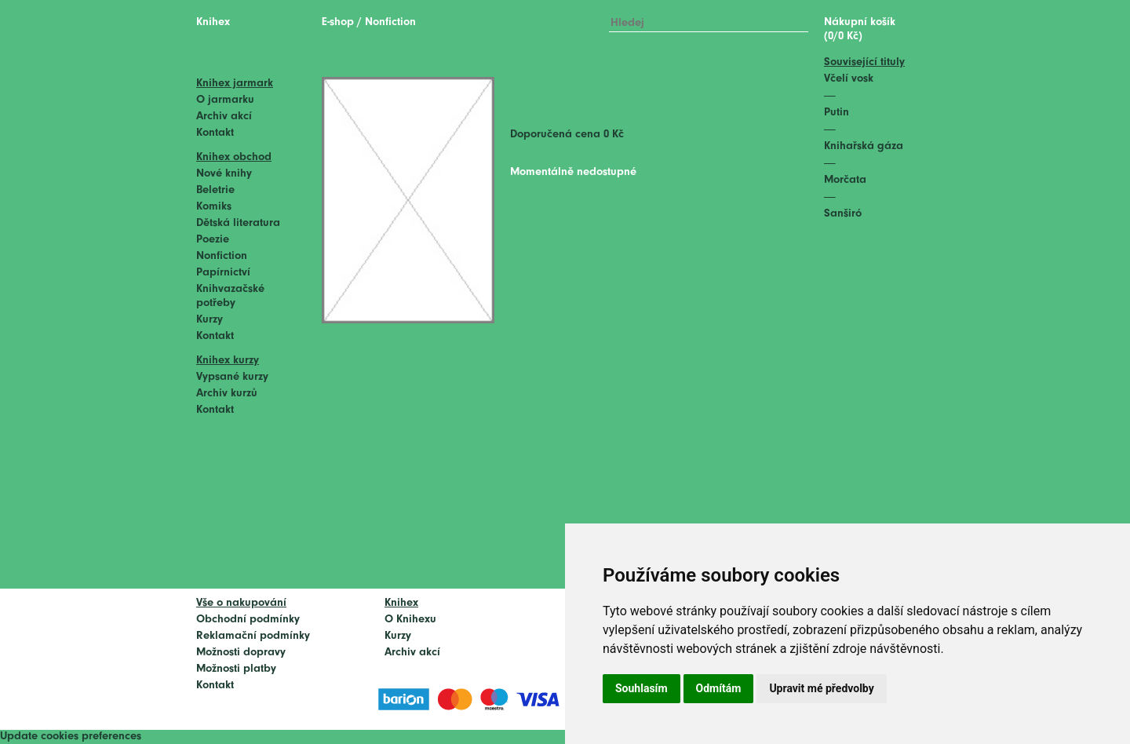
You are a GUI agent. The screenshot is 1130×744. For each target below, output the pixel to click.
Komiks (213, 207)
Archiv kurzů (226, 393)
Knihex (213, 22)
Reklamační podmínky (253, 636)
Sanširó (843, 214)
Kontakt (215, 133)
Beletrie (215, 190)
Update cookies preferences (70, 736)
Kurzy (209, 320)
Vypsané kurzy (232, 377)
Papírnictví (223, 273)
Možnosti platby (236, 669)
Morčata (845, 180)
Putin (836, 113)
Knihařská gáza (863, 146)
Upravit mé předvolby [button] (821, 688)
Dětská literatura (238, 223)
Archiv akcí (224, 116)
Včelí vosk (848, 79)
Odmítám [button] (719, 688)
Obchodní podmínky (248, 620)
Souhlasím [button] (641, 688)
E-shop (338, 22)
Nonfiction (221, 256)
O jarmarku (225, 100)
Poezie (212, 240)
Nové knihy (224, 174)
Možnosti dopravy (241, 652)
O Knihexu (410, 620)
